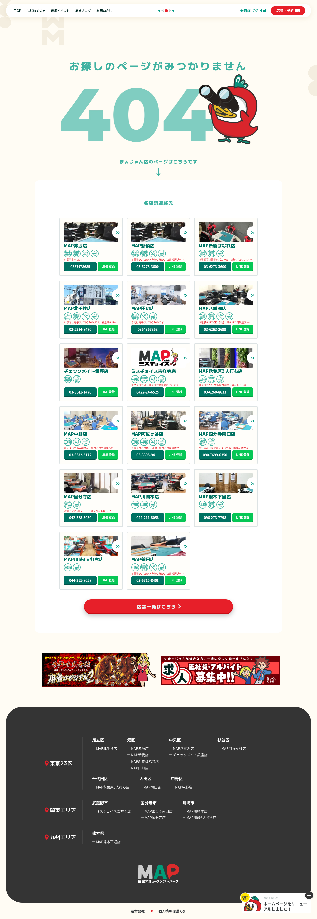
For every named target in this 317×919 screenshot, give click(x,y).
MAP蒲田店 (152, 786)
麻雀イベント (60, 10)
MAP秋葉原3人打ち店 (113, 786)
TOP (17, 10)
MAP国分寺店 (155, 817)
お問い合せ (104, 10)
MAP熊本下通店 (108, 841)
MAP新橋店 (140, 754)
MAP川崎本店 (197, 811)
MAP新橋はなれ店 (145, 761)
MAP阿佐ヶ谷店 (233, 748)
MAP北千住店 (106, 748)
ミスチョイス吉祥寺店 (113, 811)
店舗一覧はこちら (156, 606)
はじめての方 (36, 10)
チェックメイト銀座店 (190, 754)
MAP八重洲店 (183, 748)
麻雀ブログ (83, 10)
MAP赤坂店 (140, 748)
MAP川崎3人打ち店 (201, 817)
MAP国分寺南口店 (159, 811)
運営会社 (138, 910)
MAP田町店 (140, 767)
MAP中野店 (183, 786)
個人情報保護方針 (172, 910)
